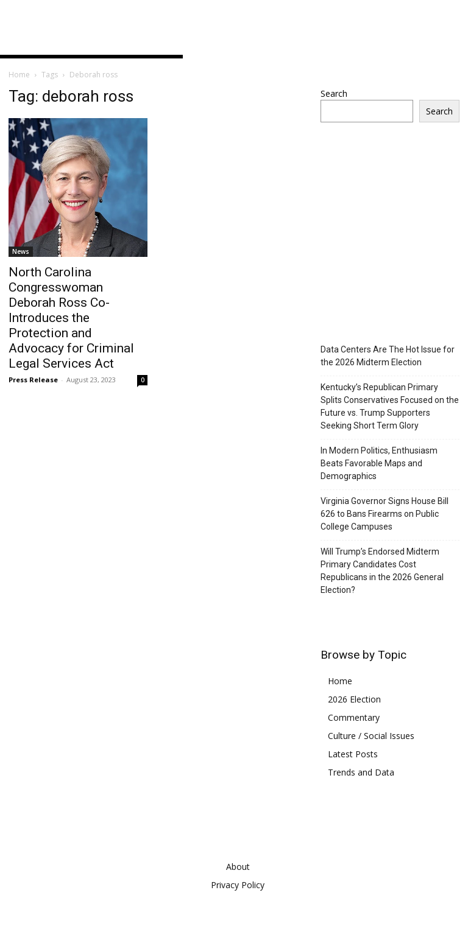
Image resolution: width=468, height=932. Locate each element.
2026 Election (354, 699)
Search (334, 93)
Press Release (33, 379)
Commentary (354, 717)
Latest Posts (353, 754)
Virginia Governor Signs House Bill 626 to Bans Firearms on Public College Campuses (384, 513)
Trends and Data (361, 772)
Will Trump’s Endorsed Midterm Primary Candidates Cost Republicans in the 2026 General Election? (382, 571)
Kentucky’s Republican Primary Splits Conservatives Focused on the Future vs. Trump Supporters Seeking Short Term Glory (390, 406)
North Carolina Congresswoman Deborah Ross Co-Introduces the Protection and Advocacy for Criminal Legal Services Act (71, 318)
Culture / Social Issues (371, 735)
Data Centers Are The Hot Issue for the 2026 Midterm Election (388, 356)
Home (19, 74)
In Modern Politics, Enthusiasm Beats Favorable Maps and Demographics (379, 463)
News (20, 251)
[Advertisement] (394, 248)
